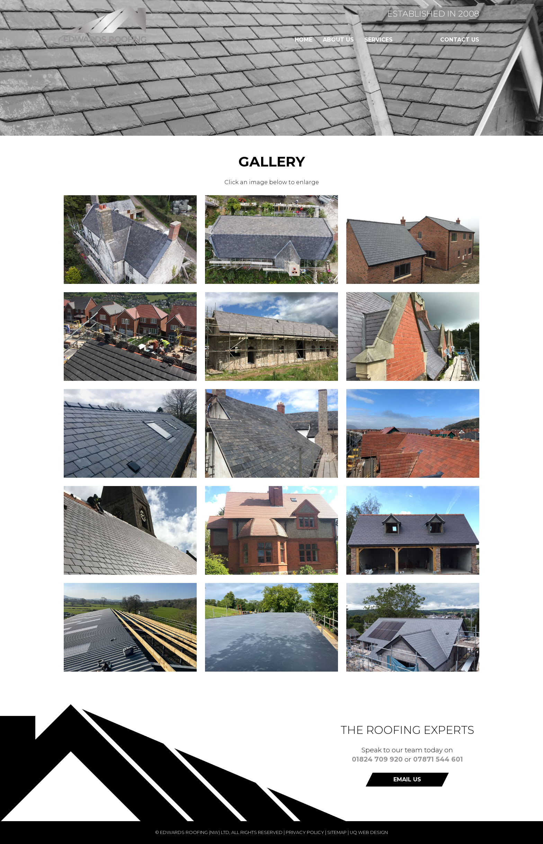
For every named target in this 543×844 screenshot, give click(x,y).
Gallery (416, 39)
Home (303, 39)
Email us (407, 779)
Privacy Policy (305, 832)
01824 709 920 (377, 759)
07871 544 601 (438, 759)
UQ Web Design (369, 832)
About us (338, 39)
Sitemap (337, 832)
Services (378, 39)
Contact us (459, 39)
